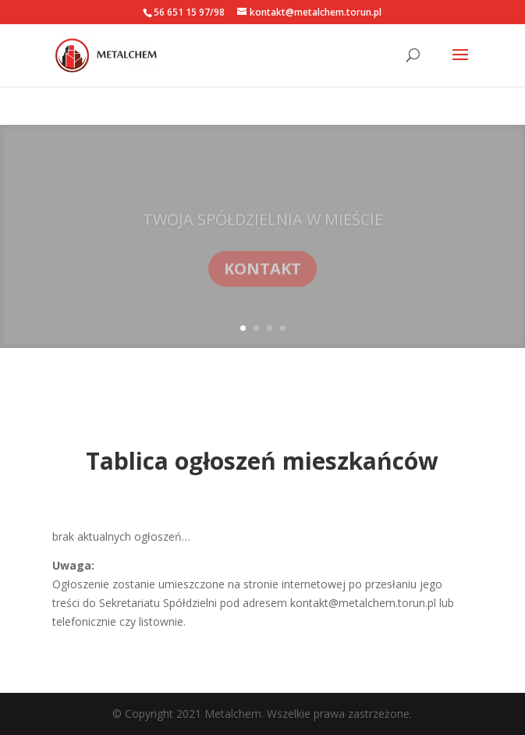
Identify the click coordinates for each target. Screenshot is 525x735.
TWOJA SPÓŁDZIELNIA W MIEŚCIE (263, 227)
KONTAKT (262, 276)
